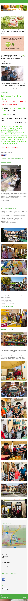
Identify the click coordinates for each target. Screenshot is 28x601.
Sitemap (9, 595)
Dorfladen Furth (5, 576)
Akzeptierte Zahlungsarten (6, 152)
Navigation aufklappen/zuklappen (14, 1)
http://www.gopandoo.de (6, 162)
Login (26, 595)
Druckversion (4, 595)
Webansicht (25, 597)
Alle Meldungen (5, 585)
